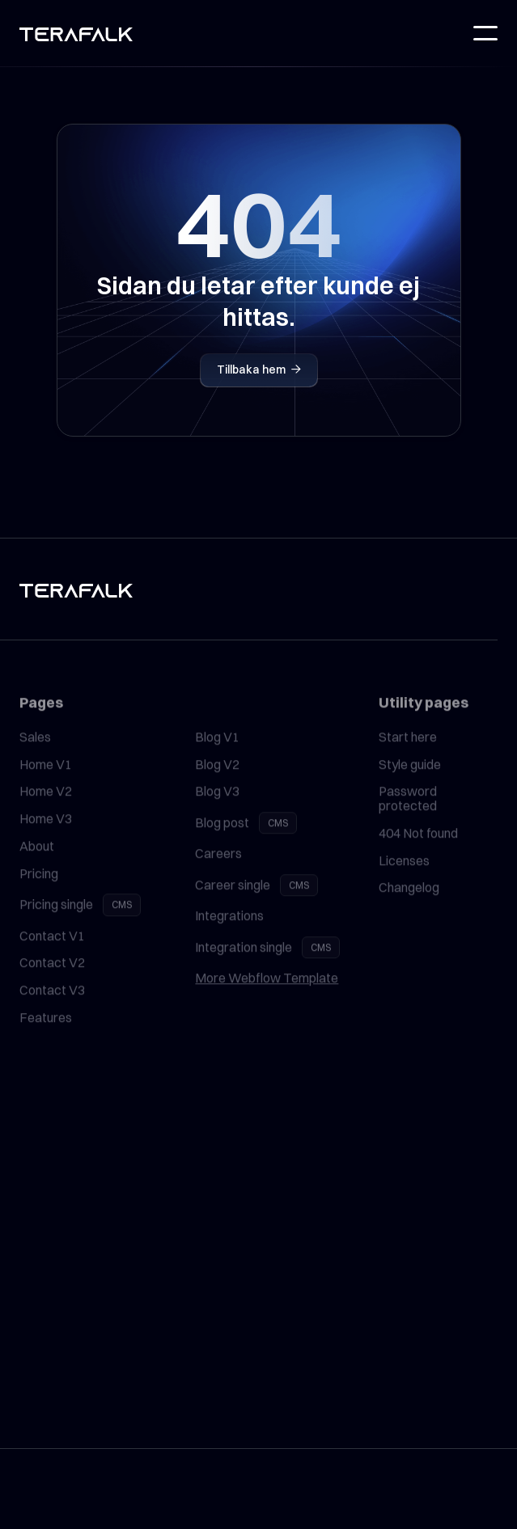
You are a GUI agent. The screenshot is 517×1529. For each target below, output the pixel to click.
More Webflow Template (266, 995)
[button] (485, 33)
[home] (76, 33)
